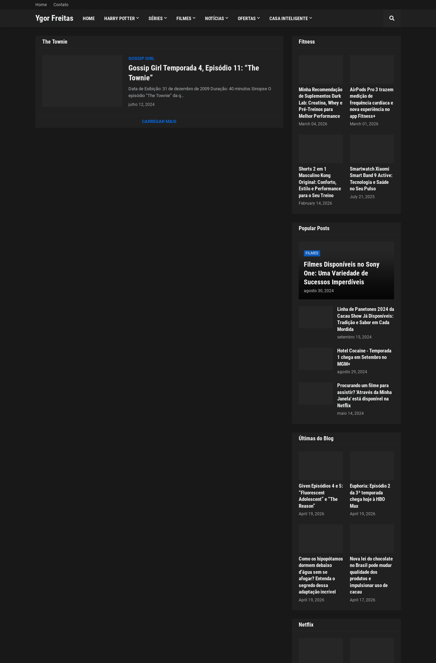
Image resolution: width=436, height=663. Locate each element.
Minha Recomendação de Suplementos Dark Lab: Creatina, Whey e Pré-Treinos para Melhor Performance (320, 102)
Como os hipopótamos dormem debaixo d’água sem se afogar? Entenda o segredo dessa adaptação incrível (321, 575)
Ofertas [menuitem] (247, 18)
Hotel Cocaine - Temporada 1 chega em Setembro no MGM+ (364, 357)
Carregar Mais (159, 121)
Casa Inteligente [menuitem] (288, 18)
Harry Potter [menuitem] (119, 18)
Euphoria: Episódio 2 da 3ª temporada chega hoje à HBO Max (370, 496)
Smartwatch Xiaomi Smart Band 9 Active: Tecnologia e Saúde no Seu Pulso (371, 179)
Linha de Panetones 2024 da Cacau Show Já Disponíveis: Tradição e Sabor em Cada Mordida (365, 319)
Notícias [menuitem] (214, 18)
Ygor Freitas (54, 18)
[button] (392, 18)
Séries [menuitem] (156, 18)
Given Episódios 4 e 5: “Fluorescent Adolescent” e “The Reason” (321, 496)
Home (41, 4)
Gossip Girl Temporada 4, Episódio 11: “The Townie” (193, 73)
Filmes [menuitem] (183, 18)
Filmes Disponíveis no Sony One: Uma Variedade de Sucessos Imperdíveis (341, 273)
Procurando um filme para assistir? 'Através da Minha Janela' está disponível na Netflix (364, 395)
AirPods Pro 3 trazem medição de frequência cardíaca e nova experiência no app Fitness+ (371, 102)
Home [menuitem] (89, 18)
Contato (60, 4)
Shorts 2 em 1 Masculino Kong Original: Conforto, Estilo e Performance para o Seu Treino (320, 182)
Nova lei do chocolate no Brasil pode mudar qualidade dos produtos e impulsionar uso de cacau (371, 575)
